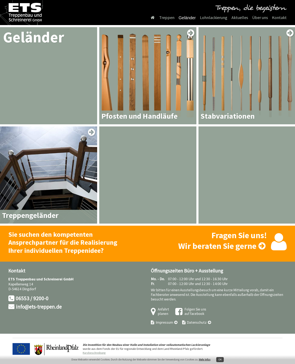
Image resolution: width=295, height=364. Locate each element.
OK (220, 359)
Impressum (164, 322)
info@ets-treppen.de (39, 307)
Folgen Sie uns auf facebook (195, 311)
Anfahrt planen (163, 311)
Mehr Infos (204, 359)
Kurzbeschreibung (94, 353)
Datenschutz (197, 322)
